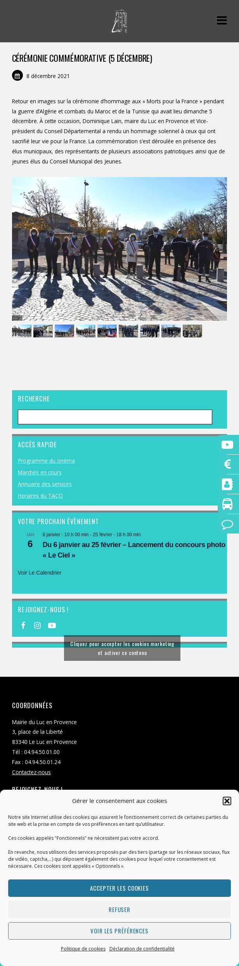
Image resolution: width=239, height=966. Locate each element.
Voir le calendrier (39, 573)
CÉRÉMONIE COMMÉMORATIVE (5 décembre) (82, 57)
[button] (227, 801)
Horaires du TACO (40, 495)
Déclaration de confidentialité (142, 948)
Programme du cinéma (46, 460)
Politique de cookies (83, 948)
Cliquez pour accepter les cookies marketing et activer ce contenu (122, 648)
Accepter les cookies (119, 888)
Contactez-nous (31, 772)
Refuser (119, 909)
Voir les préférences (119, 930)
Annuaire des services (45, 484)
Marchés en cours (40, 472)
